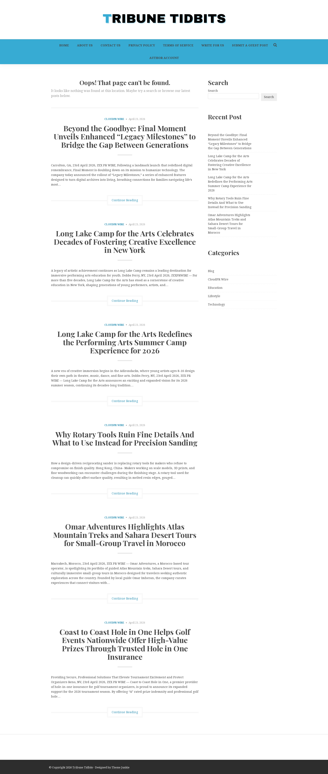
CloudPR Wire (114, 119)
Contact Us (110, 45)
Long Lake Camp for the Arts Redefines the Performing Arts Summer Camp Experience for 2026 (124, 342)
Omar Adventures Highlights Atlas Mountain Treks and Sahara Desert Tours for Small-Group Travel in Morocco (124, 534)
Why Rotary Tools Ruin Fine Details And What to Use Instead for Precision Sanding (124, 438)
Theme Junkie (120, 767)
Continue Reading (125, 200)
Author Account (164, 58)
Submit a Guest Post (250, 45)
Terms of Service (178, 45)
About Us (85, 45)
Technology (216, 304)
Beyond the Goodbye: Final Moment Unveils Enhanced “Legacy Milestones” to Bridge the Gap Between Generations (125, 136)
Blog (211, 271)
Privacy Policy (141, 45)
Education (215, 287)
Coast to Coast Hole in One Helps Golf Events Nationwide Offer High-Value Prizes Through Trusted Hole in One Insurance (124, 644)
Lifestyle (214, 296)
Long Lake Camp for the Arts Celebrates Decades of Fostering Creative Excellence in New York (125, 241)
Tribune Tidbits (82, 767)
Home (64, 45)
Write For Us (212, 45)
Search (213, 90)
